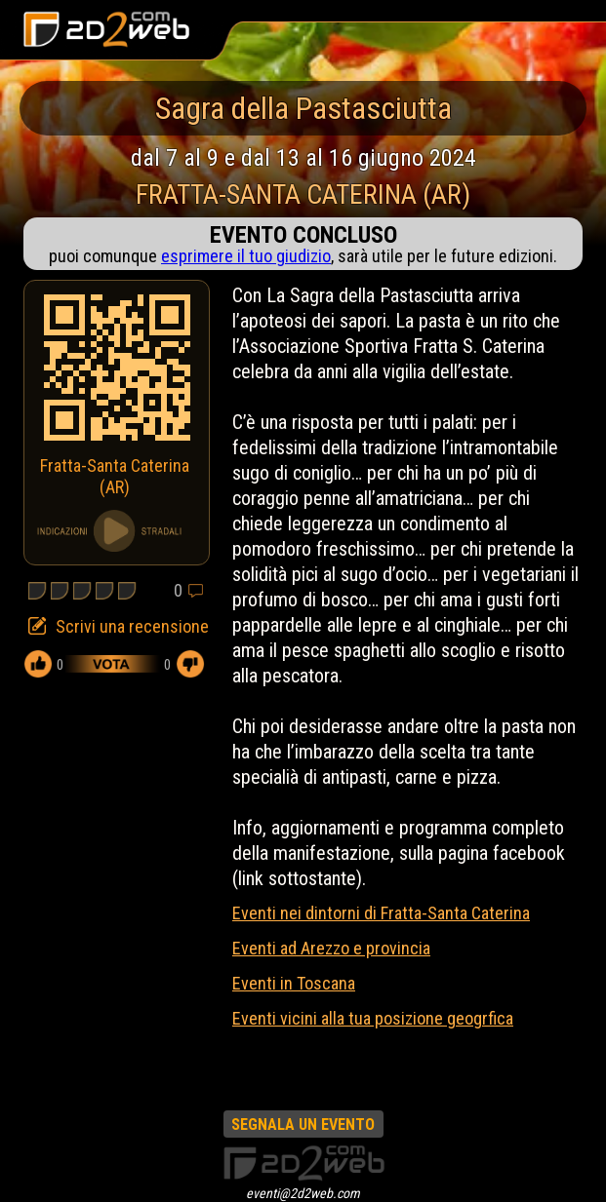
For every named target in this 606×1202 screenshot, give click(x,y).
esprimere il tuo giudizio (246, 256)
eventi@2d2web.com (303, 1193)
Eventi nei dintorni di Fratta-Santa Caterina (381, 913)
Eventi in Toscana (293, 983)
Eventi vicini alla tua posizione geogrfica (372, 1018)
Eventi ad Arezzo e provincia (331, 948)
